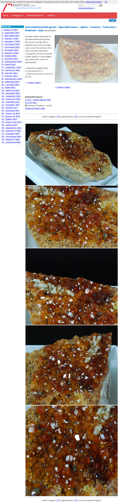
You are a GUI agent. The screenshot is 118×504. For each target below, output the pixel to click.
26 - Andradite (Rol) (11, 102)
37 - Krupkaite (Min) (11, 133)
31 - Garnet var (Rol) (11, 116)
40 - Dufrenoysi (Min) (11, 142)
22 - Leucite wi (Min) (11, 90)
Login (112, 20)
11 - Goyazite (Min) (10, 58)
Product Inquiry (34, 82)
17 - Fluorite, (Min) (10, 76)
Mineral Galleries (35, 15)
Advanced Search (86, 8)
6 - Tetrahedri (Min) (11, 44)
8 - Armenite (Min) (10, 50)
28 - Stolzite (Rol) (9, 107)
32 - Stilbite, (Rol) (9, 119)
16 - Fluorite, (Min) (10, 73)
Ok (106, 2)
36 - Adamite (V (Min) (11, 130)
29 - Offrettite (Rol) (10, 110)
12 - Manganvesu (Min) (12, 61)
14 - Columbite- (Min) (11, 67)
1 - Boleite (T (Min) (10, 30)
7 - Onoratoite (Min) (11, 47)
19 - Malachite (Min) (10, 81)
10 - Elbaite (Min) (9, 56)
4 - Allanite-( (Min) (10, 38)
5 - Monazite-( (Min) (11, 41)
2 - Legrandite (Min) (11, 32)
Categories (17, 15)
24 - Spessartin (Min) (11, 96)
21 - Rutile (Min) (8, 87)
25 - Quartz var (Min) (11, 99)
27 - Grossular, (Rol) (11, 104)
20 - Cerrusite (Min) (10, 84)
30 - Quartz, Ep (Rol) (11, 113)
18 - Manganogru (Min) (12, 79)
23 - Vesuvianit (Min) (11, 93)
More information (94, 2)
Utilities (51, 15)
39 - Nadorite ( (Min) (11, 139)
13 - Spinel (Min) (9, 64)
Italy (35, 102)
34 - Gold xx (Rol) (9, 125)
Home (5, 15)
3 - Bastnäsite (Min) (10, 35)
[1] (58, 116)
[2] (76, 116)
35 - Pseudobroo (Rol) (12, 128)
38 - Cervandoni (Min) (12, 136)
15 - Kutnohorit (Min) (11, 70)
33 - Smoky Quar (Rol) (12, 122)
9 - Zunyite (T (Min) (10, 53)
